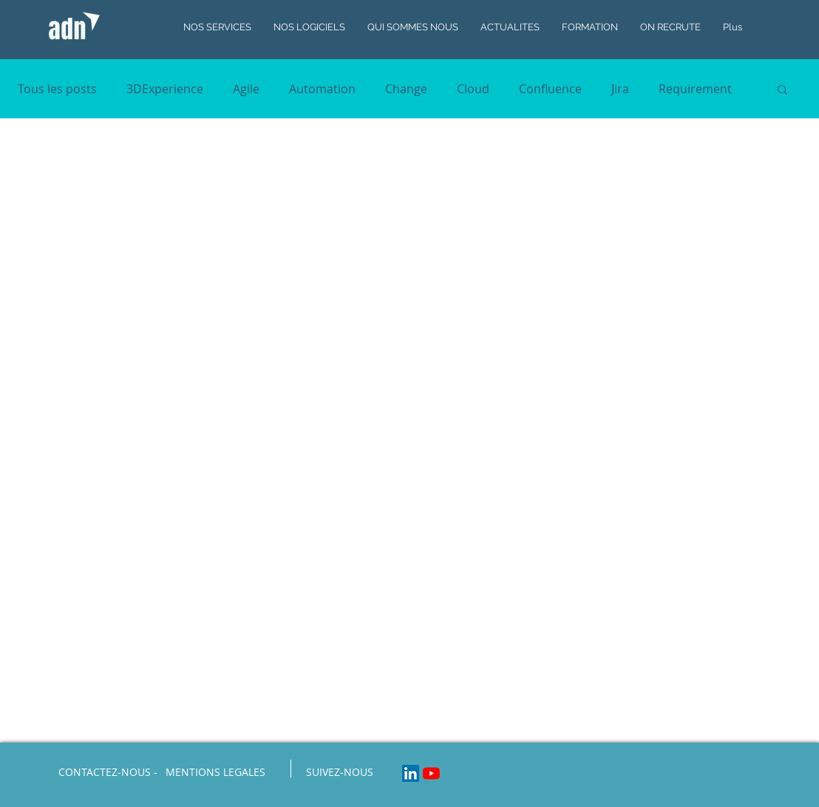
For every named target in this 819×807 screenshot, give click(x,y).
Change (406, 89)
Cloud (473, 89)
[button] (782, 90)
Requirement (695, 89)
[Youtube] (431, 773)
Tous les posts (57, 89)
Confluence (550, 89)
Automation (322, 89)
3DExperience (164, 89)
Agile (246, 89)
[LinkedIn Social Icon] (410, 773)
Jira (620, 89)
